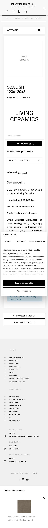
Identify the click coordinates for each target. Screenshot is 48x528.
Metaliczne (14, 408)
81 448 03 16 (14, 449)
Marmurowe (15, 405)
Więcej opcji (24, 291)
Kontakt (13, 376)
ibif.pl (35, 473)
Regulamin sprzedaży (19, 379)
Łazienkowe (14, 414)
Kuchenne (13, 411)
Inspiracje (13, 369)
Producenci (14, 363)
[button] (7, 11)
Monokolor (15, 421)
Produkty (13, 360)
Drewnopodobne (17, 399)
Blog (11, 373)
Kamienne (13, 402)
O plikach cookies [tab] (37, 241)
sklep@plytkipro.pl (18, 461)
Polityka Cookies (17, 382)
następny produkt (25, 322)
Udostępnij (22, 173)
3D (10, 417)
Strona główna (16, 357)
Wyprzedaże (15, 366)
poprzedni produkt (24, 316)
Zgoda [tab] (7, 241)
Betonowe (14, 396)
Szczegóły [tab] (21, 241)
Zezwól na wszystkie (24, 283)
